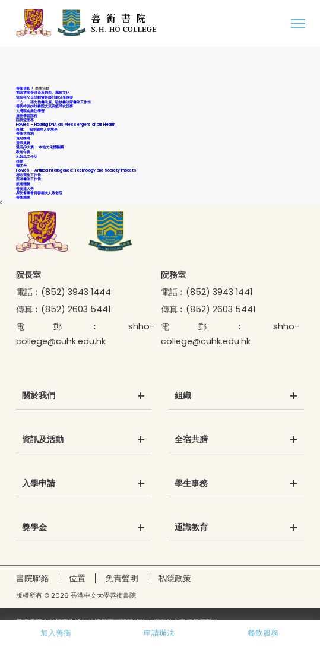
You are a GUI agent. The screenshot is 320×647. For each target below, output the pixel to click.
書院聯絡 (32, 578)
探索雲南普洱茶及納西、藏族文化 (42, 92)
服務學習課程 (26, 115)
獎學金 (34, 527)
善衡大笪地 (25, 133)
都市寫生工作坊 (28, 174)
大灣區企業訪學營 (30, 110)
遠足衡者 (23, 138)
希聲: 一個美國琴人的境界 (37, 129)
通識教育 (191, 527)
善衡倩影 (23, 88)
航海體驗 (23, 183)
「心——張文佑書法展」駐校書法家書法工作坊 (53, 101)
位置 (77, 578)
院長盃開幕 (25, 119)
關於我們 (38, 396)
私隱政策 (174, 578)
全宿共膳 (191, 439)
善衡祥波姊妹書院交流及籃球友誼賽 (44, 106)
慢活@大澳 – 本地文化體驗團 (40, 147)
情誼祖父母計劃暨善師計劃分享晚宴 (44, 97)
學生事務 (191, 483)
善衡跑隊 (23, 197)
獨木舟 (21, 165)
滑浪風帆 (23, 142)
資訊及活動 (43, 439)
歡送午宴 (23, 151)
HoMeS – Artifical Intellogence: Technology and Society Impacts (76, 170)
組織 (183, 396)
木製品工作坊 (26, 156)
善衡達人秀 (25, 188)
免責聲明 (121, 578)
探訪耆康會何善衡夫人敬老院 (39, 192)
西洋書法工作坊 (28, 179)
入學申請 (38, 483)
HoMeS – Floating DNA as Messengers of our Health (65, 124)
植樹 (19, 161)
